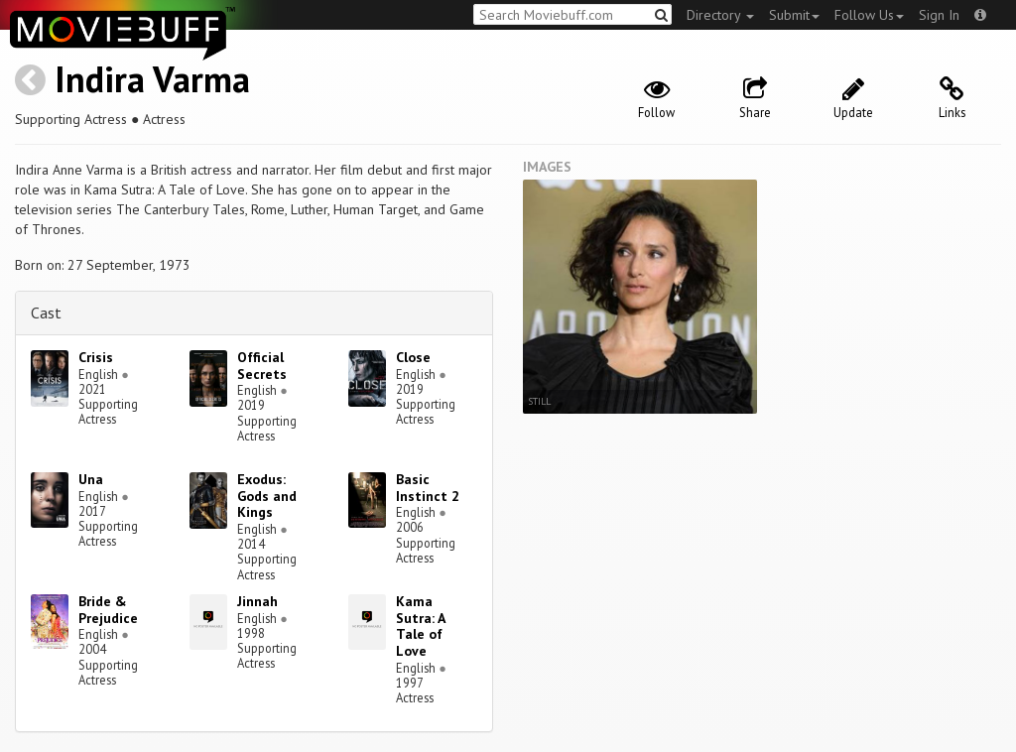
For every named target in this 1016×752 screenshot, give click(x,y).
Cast (46, 312)
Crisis (95, 357)
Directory (720, 15)
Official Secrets (262, 365)
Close (413, 357)
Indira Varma (152, 79)
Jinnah (257, 601)
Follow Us (869, 15)
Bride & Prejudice (108, 609)
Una (90, 479)
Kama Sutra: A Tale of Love (420, 626)
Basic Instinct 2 (427, 487)
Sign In (939, 15)
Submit (794, 15)
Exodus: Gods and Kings (267, 496)
